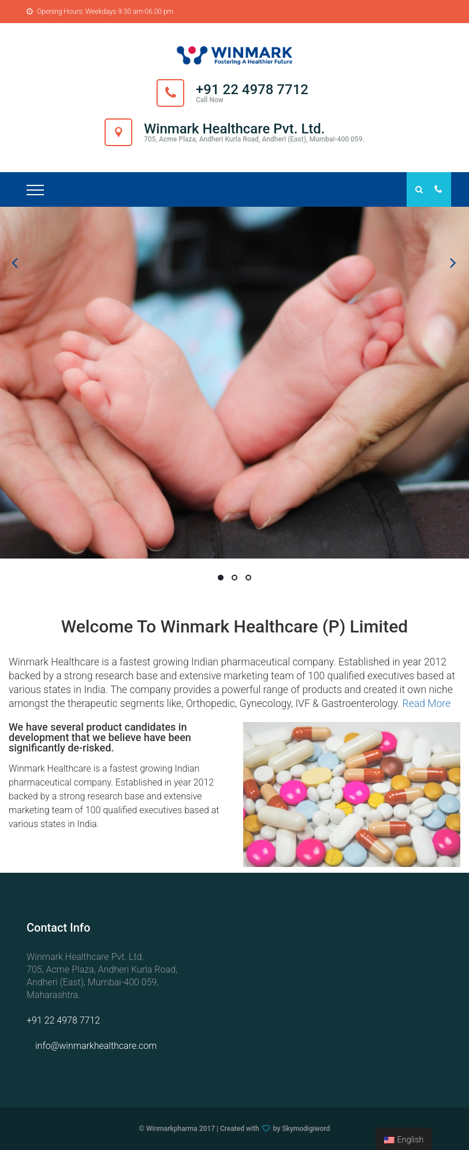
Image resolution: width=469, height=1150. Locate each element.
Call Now (210, 100)
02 (234, 577)
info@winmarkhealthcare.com (96, 1045)
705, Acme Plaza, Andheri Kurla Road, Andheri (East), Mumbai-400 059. (254, 139)
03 (248, 577)
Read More (426, 703)
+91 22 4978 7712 (63, 1020)
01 (221, 577)
